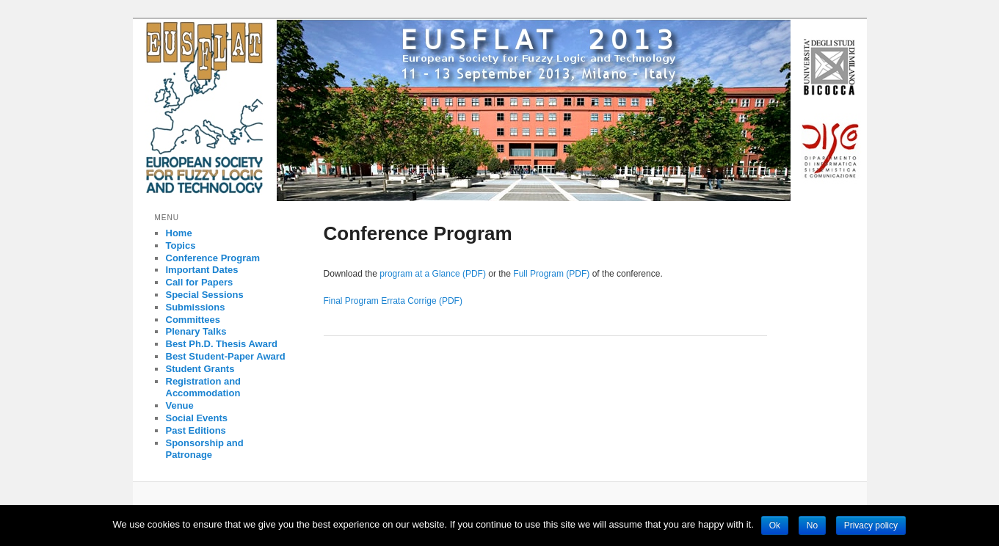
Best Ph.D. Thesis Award (221, 343)
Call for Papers (199, 282)
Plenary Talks (196, 331)
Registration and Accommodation (203, 387)
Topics (181, 245)
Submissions (195, 307)
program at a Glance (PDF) (432, 274)
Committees (193, 319)
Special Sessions (205, 294)
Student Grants (200, 368)
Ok (774, 525)
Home (179, 233)
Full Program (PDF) (551, 274)
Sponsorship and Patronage (205, 449)
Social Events (197, 417)
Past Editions (196, 430)
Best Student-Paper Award (226, 356)
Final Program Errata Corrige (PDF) (393, 301)
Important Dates (202, 269)
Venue (180, 405)
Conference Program (213, 257)
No (812, 525)
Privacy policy (871, 525)
